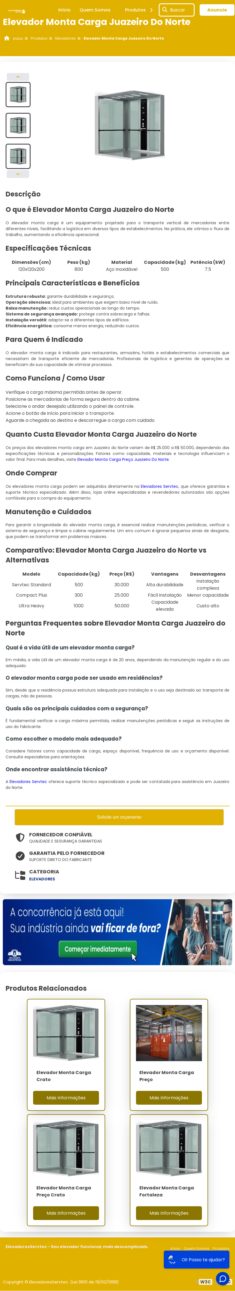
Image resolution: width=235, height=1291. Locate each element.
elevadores (42, 879)
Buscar (177, 10)
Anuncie (217, 10)
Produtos (140, 10)
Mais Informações (66, 1098)
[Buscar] (165, 9)
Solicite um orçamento (119, 817)
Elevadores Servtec (159, 486)
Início (64, 10)
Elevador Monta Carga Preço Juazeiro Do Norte (123, 459)
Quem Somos (95, 10)
